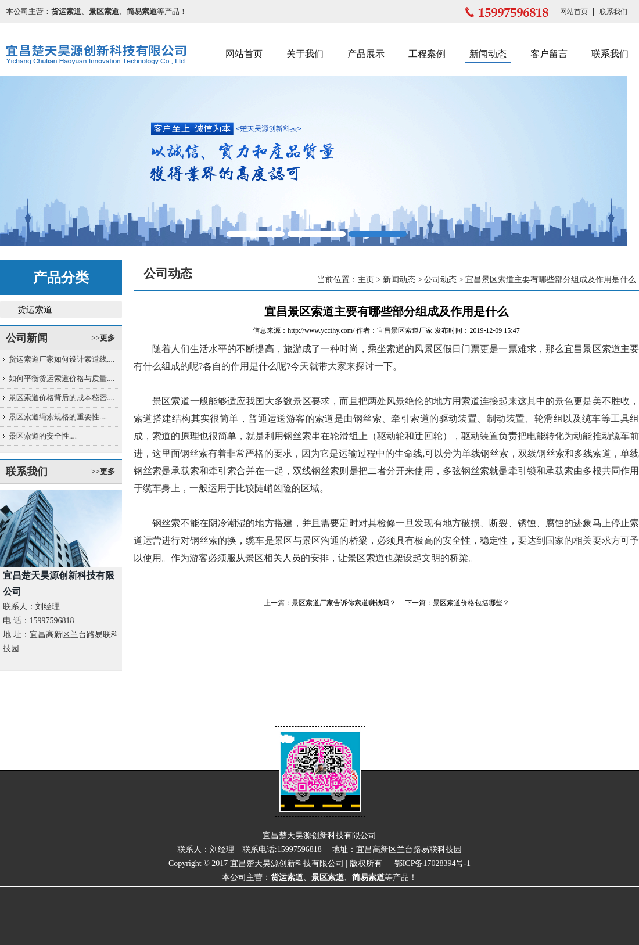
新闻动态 (488, 54)
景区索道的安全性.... (43, 436)
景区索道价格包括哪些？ (471, 603)
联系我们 (613, 12)
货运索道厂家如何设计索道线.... (61, 359)
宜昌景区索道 (398, 330)
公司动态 (440, 279)
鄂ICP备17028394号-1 (432, 863)
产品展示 (366, 54)
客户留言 (549, 54)
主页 (366, 279)
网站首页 (574, 12)
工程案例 (427, 54)
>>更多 (103, 337)
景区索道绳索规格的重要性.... (58, 416)
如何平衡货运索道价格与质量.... (61, 378)
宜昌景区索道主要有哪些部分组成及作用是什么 (550, 279)
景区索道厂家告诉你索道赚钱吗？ (344, 603)
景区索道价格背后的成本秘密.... (61, 397)
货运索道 (34, 309)
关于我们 (305, 54)
